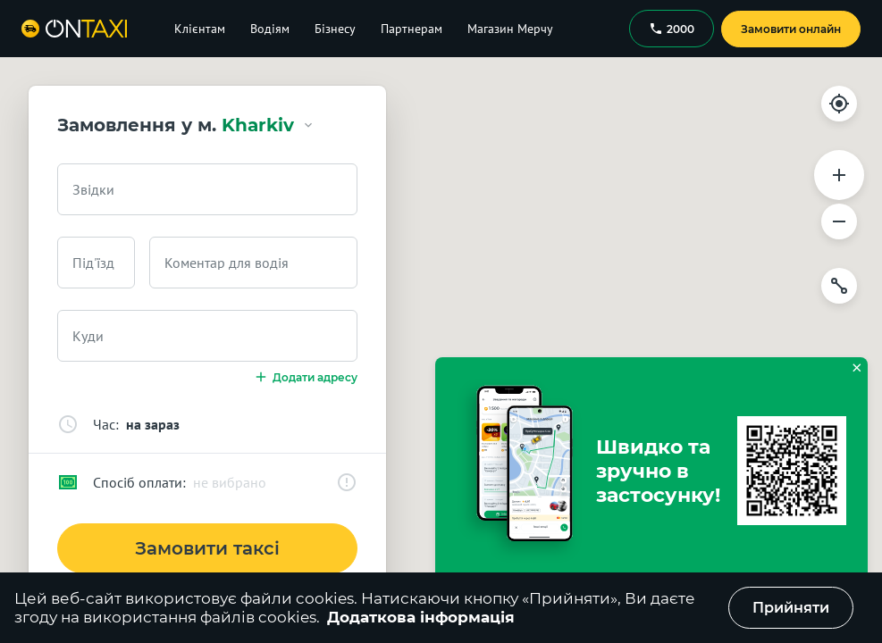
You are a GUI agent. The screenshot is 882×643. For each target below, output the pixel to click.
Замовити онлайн (791, 29)
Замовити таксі (207, 548)
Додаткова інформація (421, 617)
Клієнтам (199, 29)
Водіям (270, 29)
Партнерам (411, 29)
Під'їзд (93, 262)
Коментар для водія (226, 262)
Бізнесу (335, 29)
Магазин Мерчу (510, 29)
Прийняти (790, 607)
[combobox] (207, 189)
